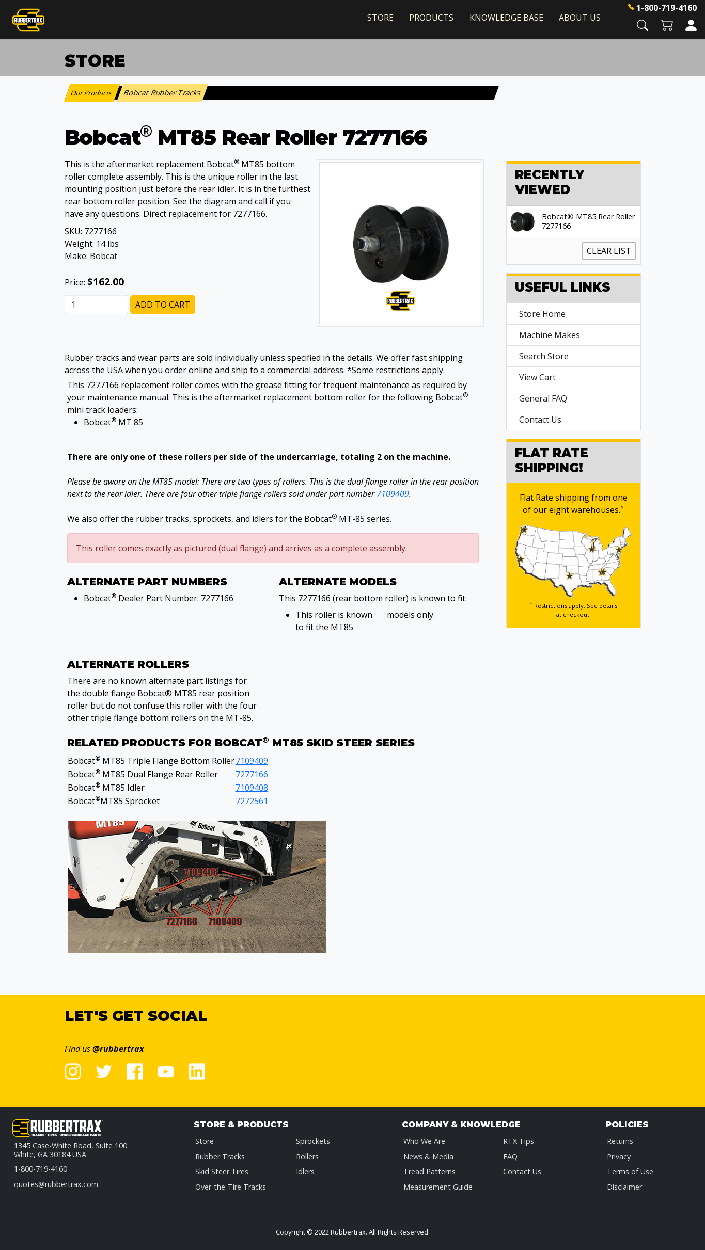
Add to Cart (162, 304)
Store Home (542, 313)
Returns (620, 1141)
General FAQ (543, 398)
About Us (580, 17)
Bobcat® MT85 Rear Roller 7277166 (588, 221)
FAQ (510, 1156)
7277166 (252, 774)
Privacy (619, 1156)
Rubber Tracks (220, 1156)
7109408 (252, 787)
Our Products (91, 93)
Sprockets (313, 1141)
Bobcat (103, 256)
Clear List (609, 251)
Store (380, 17)
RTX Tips (518, 1141)
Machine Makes (549, 335)
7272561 (252, 801)
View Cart (537, 377)
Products (431, 17)
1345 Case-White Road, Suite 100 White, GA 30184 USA (70, 1150)
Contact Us (540, 419)
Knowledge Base (506, 17)
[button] (642, 24)
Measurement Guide (438, 1187)
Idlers (305, 1171)
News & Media (428, 1156)
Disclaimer (624, 1187)
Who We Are (424, 1141)
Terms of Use (630, 1171)
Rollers (307, 1156)
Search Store (544, 356)
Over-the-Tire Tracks (230, 1187)
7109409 (393, 494)
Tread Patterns (429, 1171)
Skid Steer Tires (221, 1171)
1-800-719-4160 (666, 7)
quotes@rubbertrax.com (56, 1184)
